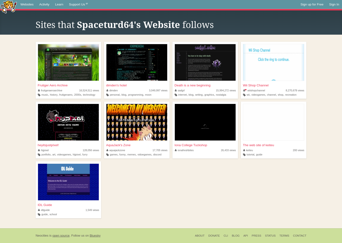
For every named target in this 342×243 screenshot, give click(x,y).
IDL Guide (45, 205)
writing (199, 94)
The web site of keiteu (258, 145)
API (245, 235)
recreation (291, 94)
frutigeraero (65, 94)
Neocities (42, 235)
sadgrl (180, 90)
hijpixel (43, 150)
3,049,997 (158, 90)
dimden (112, 90)
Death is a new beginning (193, 85)
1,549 (92, 210)
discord (157, 154)
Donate (214, 235)
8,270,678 (295, 90)
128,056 (91, 150)
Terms (284, 235)
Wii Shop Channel (256, 85)
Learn (59, 4)
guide (259, 154)
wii (248, 94)
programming (135, 94)
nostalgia (221, 94)
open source (61, 235)
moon (148, 94)
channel (271, 94)
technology (89, 94)
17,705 (159, 150)
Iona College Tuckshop (191, 145)
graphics (209, 94)
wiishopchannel (254, 90)
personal (114, 94)
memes (131, 154)
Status (270, 235)
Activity (44, 4)
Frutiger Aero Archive (53, 85)
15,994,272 (226, 90)
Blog (236, 235)
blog (123, 94)
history (53, 94)
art (53, 154)
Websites (26, 4)
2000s (77, 94)
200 (298, 150)
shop (280, 94)
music (45, 94)
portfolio (46, 154)
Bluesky (95, 235)
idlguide (44, 210)
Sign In (334, 4)
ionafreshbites (184, 150)
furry (85, 154)
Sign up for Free (311, 4)
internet (182, 94)
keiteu (248, 150)
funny (122, 154)
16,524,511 (89, 90)
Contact (299, 235)
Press (256, 235)
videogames (258, 94)
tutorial (250, 154)
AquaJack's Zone (118, 145)
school (53, 214)
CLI (226, 235)
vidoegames (144, 154)
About (200, 235)
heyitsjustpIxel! (48, 145)
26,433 (228, 150)
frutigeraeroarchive (50, 90)
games (113, 154)
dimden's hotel (116, 85)
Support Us (78, 4)
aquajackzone (115, 150)
